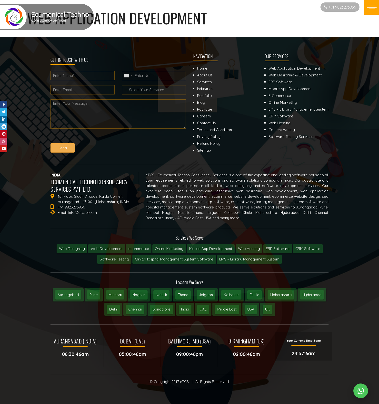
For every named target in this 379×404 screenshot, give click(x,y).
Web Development (106, 248)
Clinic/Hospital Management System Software (174, 259)
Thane (183, 294)
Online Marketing (169, 248)
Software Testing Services (291, 136)
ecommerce (138, 248)
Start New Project (297, 7)
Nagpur (138, 294)
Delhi (113, 309)
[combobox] (127, 75)
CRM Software (307, 248)
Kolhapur (231, 294)
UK (267, 309)
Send (63, 148)
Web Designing (72, 248)
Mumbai (115, 294)
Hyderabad (311, 294)
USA (250, 309)
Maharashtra (281, 294)
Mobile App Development (210, 248)
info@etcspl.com (82, 212)
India (185, 309)
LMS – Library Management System (249, 259)
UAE (203, 309)
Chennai (135, 309)
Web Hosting (249, 248)
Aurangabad (68, 294)
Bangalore (161, 309)
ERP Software (277, 248)
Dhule (254, 294)
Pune (94, 294)
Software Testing (114, 259)
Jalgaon (206, 294)
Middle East (227, 309)
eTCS (184, 381)
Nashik (161, 294)
